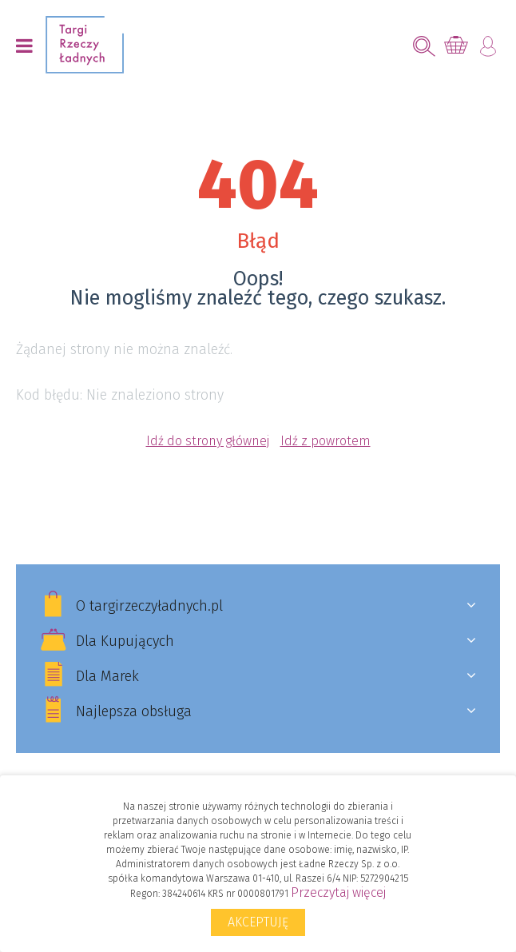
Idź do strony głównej (207, 440)
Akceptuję (258, 922)
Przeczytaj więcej (338, 892)
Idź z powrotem (325, 440)
